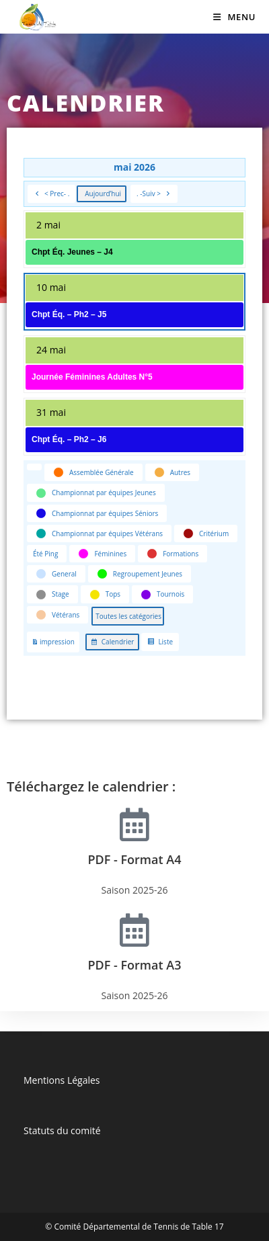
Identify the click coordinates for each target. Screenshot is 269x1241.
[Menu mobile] (234, 17)
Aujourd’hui (103, 193)
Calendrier (112, 643)
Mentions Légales (62, 1080)
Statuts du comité (62, 1130)
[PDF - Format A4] (134, 824)
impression (53, 644)
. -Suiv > (154, 194)
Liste (160, 643)
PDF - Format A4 (135, 859)
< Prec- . (51, 194)
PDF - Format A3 (135, 965)
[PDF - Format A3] (134, 930)
